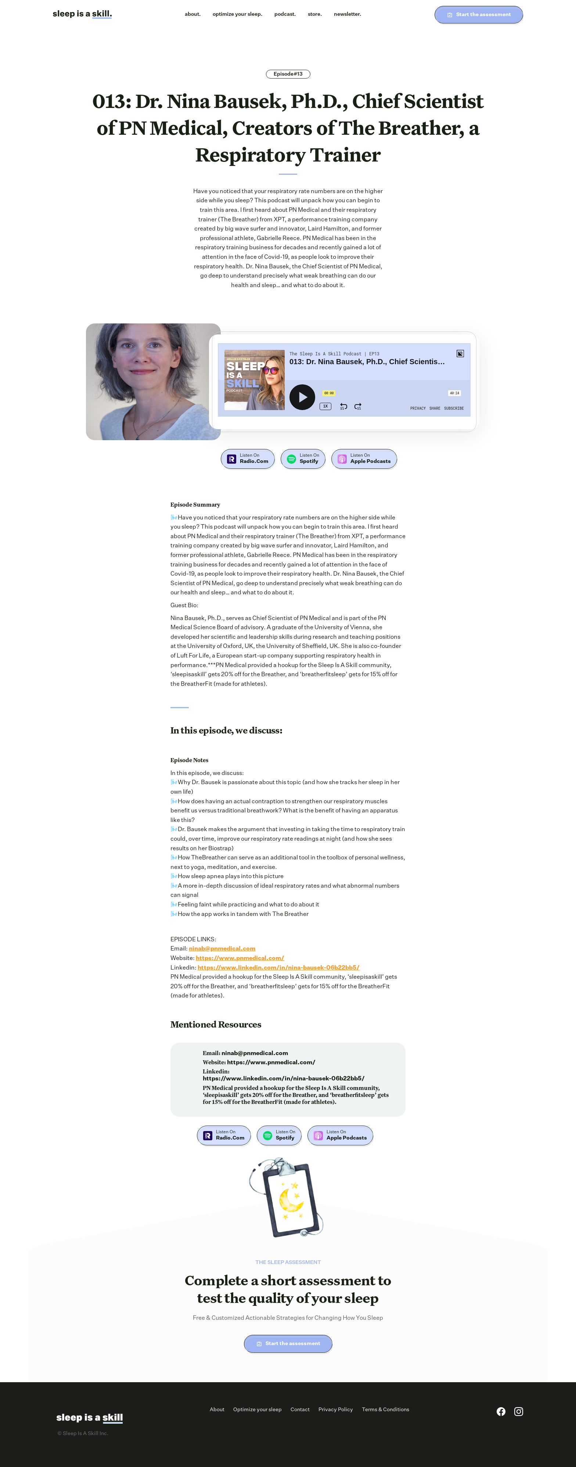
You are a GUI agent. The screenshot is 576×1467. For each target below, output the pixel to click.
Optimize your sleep (257, 1409)
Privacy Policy (335, 1409)
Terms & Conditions (385, 1409)
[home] (82, 14)
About (217, 1409)
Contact (300, 1409)
